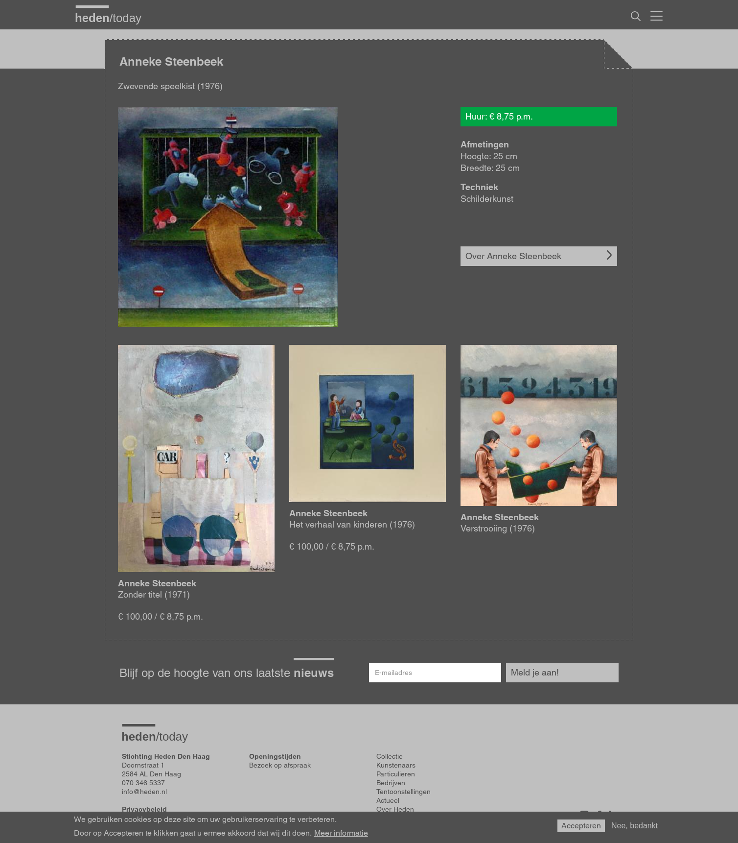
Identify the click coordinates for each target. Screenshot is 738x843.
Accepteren (581, 828)
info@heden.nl (144, 791)
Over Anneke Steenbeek (513, 256)
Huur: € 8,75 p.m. (499, 116)
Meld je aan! (535, 672)
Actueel (387, 800)
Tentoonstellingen (403, 791)
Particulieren (395, 774)
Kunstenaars (395, 765)
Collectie (389, 756)
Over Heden (395, 809)
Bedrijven (390, 783)
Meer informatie (341, 835)
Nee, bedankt (634, 828)
